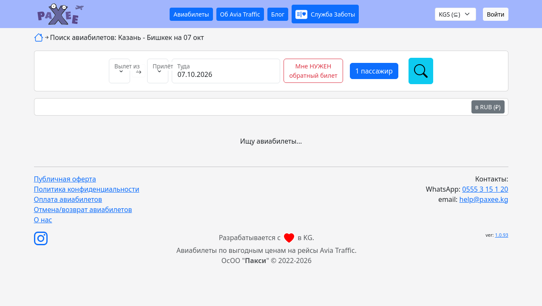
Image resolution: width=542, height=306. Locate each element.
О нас (43, 219)
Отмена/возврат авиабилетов (83, 209)
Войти (495, 14)
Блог (277, 14)
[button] (325, 14)
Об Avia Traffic (240, 14)
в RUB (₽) (488, 107)
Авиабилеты (191, 14)
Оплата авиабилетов (68, 199)
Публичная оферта (65, 179)
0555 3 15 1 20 (485, 189)
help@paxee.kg (484, 199)
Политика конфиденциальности (86, 189)
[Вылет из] (119, 71)
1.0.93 (501, 235)
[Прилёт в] (157, 71)
